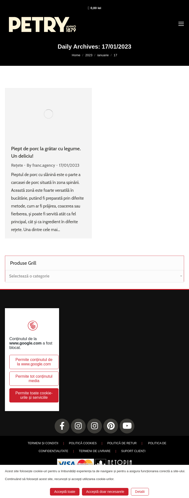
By (41, 165)
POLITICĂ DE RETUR (122, 443)
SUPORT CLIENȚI (133, 451)
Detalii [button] (140, 492)
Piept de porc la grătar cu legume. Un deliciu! (46, 152)
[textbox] (29, 276)
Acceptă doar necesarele (105, 492)
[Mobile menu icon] (181, 24)
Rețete (17, 165)
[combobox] (94, 276)
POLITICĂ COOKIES (83, 443)
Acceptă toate (64, 492)
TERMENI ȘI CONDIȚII (43, 443)
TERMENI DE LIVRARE (94, 451)
